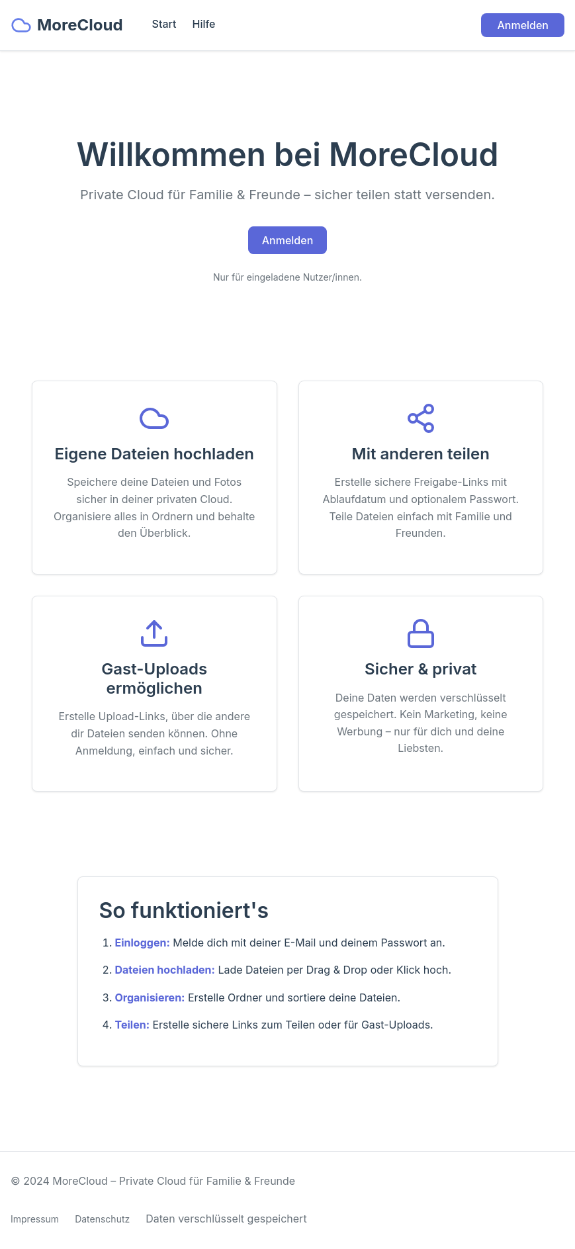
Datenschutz (102, 1219)
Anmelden (523, 25)
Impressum (35, 1219)
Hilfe (203, 23)
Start (164, 23)
